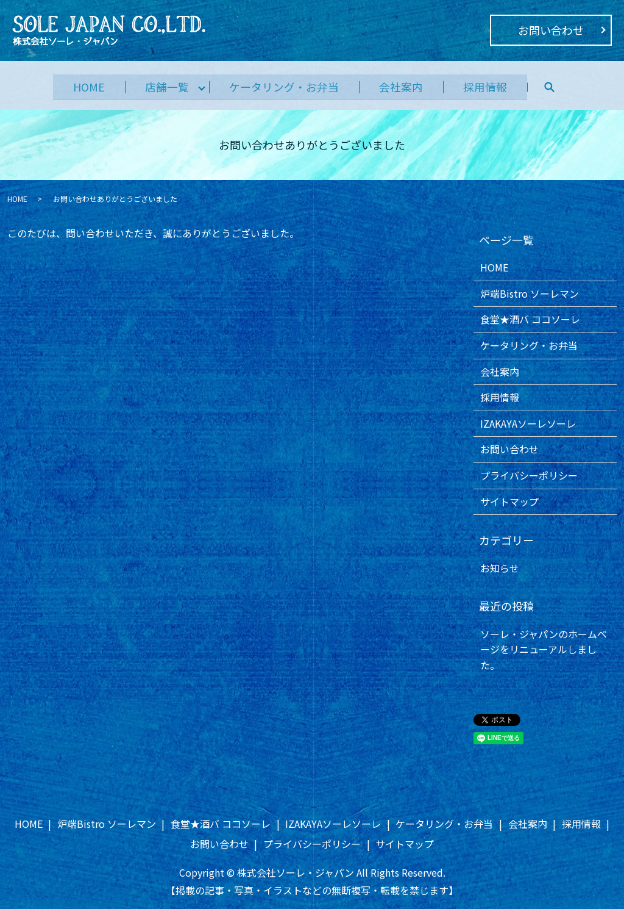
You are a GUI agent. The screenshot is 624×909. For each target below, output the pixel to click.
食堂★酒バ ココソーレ (530, 319)
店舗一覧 (163, 86)
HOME (82, 86)
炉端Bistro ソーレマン (529, 293)
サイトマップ (509, 501)
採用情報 (492, 86)
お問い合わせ (551, 30)
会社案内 (405, 86)
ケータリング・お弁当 (284, 86)
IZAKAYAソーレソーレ (528, 423)
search (558, 86)
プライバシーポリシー (529, 475)
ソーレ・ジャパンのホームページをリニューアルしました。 (543, 649)
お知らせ (499, 568)
